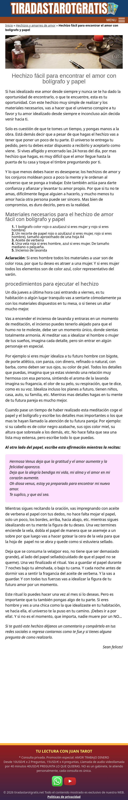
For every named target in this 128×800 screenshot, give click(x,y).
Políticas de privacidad (63, 797)
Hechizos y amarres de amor (35, 25)
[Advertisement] (64, 702)
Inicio (9, 25)
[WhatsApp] (57, 781)
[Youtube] (69, 781)
